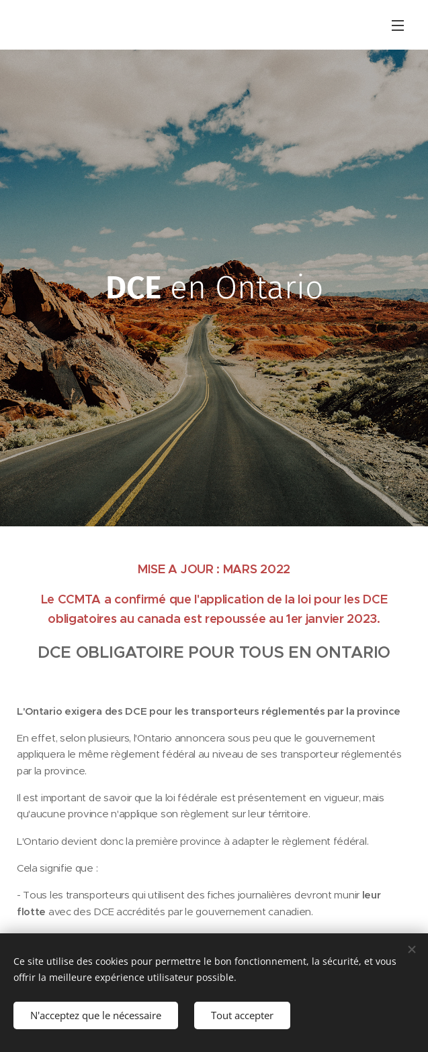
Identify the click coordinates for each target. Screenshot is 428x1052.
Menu (398, 25)
